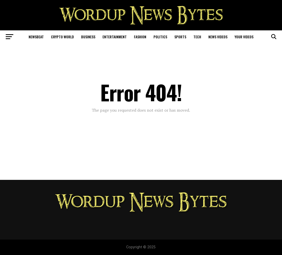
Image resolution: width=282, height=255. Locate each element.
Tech (197, 36)
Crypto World (62, 36)
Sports (180, 36)
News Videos (217, 36)
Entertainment (114, 36)
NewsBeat (36, 36)
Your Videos (244, 36)
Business (88, 36)
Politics (160, 36)
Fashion (140, 36)
